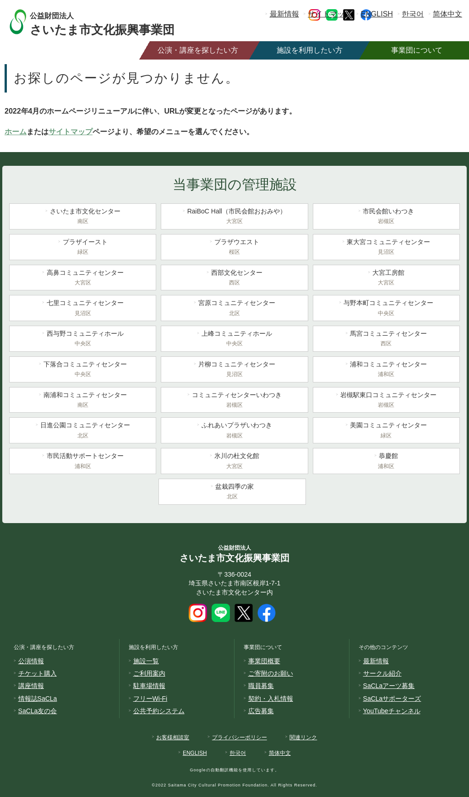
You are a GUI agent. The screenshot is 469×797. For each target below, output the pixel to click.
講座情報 (31, 685)
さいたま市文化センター (83, 217)
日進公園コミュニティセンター (83, 431)
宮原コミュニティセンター (234, 308)
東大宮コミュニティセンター (386, 247)
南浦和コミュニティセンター (83, 400)
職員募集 (261, 685)
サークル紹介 (382, 673)
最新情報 (284, 14)
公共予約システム (159, 711)
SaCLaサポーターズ (392, 698)
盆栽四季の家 (232, 492)
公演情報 (31, 661)
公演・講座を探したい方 (198, 50)
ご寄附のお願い (270, 673)
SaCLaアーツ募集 (389, 685)
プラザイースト (83, 247)
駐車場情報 (149, 685)
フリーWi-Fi (150, 698)
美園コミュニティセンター (386, 431)
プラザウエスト (234, 247)
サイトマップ (330, 14)
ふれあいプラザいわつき (234, 431)
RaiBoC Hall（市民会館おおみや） (234, 217)
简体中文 (447, 14)
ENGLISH (377, 14)
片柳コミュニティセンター (234, 370)
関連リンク (303, 737)
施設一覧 (146, 661)
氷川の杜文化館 (234, 461)
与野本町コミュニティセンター (386, 308)
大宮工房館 (386, 278)
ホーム (16, 132)
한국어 (413, 14)
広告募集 (261, 711)
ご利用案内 (149, 673)
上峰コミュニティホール (234, 339)
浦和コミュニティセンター (386, 370)
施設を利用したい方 (310, 50)
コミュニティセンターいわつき (234, 400)
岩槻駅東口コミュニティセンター (386, 400)
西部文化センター (234, 278)
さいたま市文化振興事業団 (111, 21)
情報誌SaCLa (37, 698)
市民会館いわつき (386, 217)
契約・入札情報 (270, 698)
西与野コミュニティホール (83, 339)
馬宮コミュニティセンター (386, 339)
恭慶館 (386, 461)
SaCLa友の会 (37, 711)
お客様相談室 (172, 737)
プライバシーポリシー (239, 737)
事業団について (416, 50)
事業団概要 (264, 661)
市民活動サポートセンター (83, 461)
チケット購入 (37, 673)
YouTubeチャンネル (391, 711)
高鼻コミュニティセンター (83, 278)
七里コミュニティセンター (83, 308)
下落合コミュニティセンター (83, 370)
